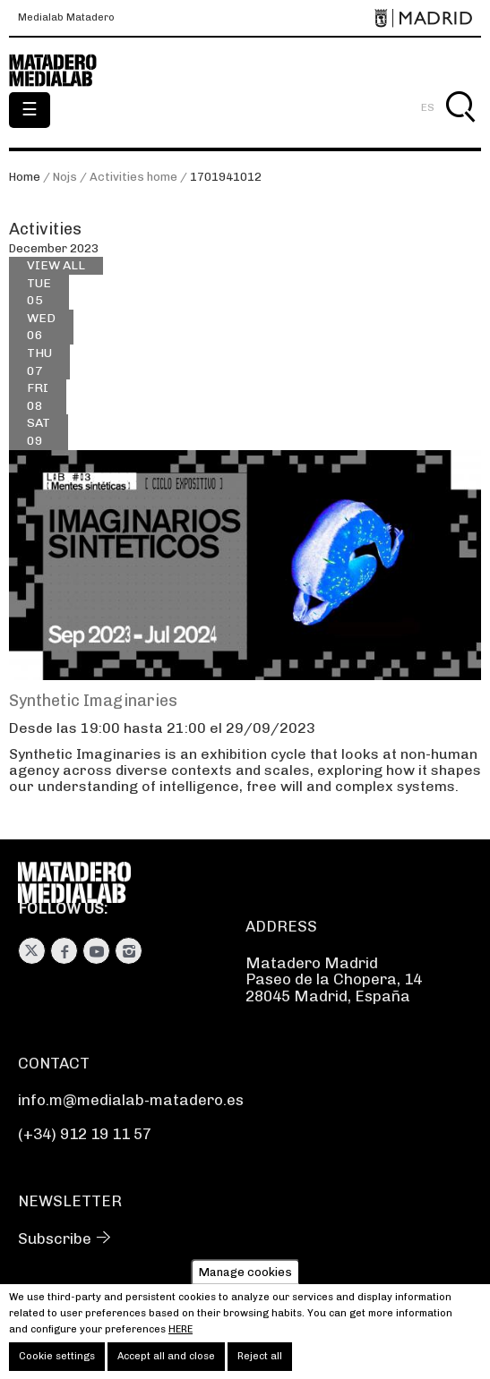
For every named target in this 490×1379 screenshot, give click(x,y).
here (180, 1337)
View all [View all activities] (56, 265)
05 (39, 291)
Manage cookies (245, 1280)
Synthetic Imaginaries (93, 701)
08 (37, 396)
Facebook (64, 951)
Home (24, 176)
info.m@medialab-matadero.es (131, 1100)
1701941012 (226, 176)
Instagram (128, 951)
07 (39, 361)
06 (41, 326)
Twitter (32, 951)
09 (38, 430)
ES (427, 107)
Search (460, 127)
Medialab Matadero (66, 18)
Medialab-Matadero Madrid (62, 71)
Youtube (96, 951)
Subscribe (54, 1238)
